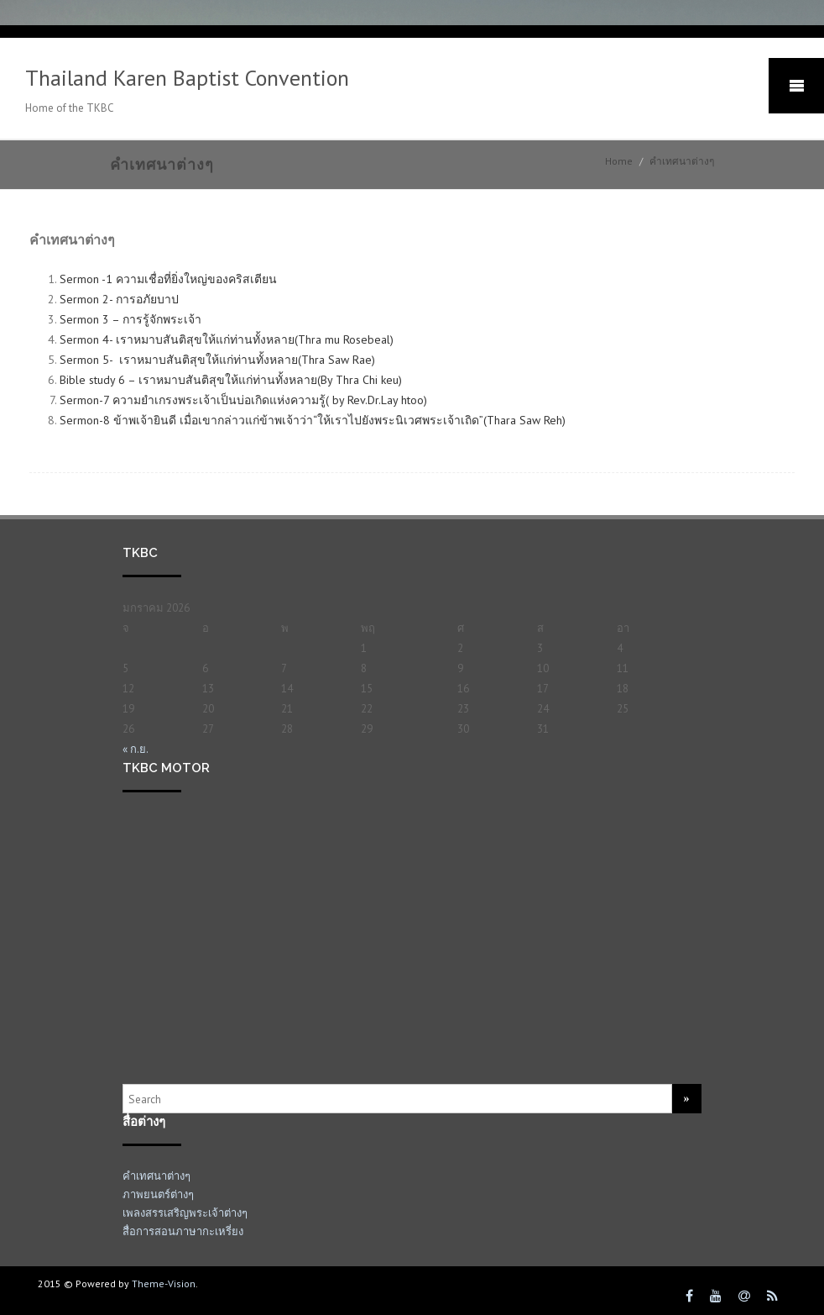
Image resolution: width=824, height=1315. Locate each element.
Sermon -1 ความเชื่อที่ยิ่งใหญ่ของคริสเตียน (170, 279)
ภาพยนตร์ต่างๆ (158, 1194)
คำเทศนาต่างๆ (156, 1176)
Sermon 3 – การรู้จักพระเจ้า (132, 319)
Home (619, 161)
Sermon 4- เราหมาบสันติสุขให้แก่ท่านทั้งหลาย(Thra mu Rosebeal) (227, 339)
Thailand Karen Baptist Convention (187, 78)
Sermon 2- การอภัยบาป (121, 299)
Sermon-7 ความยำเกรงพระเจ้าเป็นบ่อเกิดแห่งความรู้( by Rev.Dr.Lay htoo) (243, 400)
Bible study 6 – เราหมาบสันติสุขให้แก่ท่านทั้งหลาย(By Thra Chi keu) (231, 379)
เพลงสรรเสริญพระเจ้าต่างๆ (185, 1213)
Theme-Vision (164, 1283)
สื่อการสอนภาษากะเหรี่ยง (183, 1231)
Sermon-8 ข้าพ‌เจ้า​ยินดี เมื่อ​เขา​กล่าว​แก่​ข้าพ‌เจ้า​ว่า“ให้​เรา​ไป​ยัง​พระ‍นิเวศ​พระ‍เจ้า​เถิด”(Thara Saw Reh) (313, 420)
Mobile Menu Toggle (796, 85)
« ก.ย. (136, 749)
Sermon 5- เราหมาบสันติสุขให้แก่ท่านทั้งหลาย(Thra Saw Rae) (217, 359)
